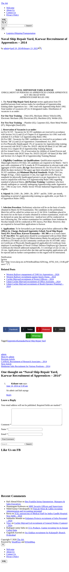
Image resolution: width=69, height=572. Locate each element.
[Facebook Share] (11, 329)
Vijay (8, 529)
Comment (6, 410)
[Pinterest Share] (44, 329)
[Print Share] (59, 329)
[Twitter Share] (28, 329)
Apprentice (12, 341)
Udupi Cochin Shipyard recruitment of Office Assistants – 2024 (33, 281)
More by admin (7, 357)
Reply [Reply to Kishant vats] (8, 395)
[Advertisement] (34, 68)
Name (4, 435)
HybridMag (30, 547)
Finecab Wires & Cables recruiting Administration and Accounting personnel (34, 515)
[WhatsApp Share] (34, 335)
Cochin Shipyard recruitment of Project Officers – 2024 (30, 279)
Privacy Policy (12, 15)
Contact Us (11, 12)
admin (6, 48)
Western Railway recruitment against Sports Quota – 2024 (31, 277)
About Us (10, 10)
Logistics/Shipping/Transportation (20, 33)
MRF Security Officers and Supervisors (45, 512)
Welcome (10, 8)
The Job (4, 3)
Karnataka (21, 341)
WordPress (16, 547)
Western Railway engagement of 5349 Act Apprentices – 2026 (32, 274)
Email (4, 440)
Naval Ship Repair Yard (35, 341)
